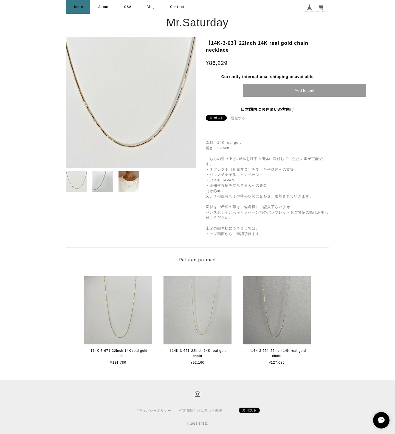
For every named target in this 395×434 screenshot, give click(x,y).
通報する (238, 118)
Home (78, 7)
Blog (151, 7)
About (103, 7)
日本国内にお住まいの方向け (267, 109)
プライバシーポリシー (153, 411)
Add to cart (305, 90)
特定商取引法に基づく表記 (200, 411)
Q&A (128, 7)
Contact (177, 7)
